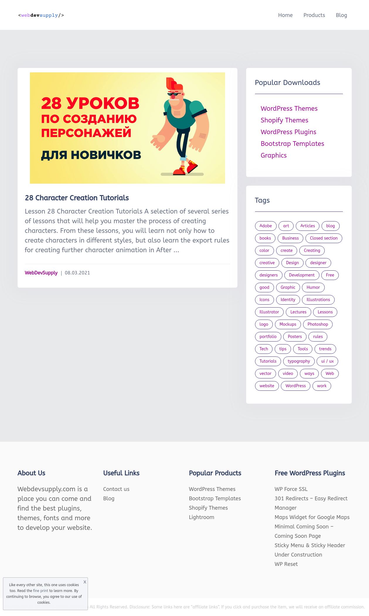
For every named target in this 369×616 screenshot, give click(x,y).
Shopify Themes (285, 120)
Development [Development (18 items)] (302, 275)
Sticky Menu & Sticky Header (310, 545)
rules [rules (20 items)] (318, 336)
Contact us (116, 489)
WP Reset (286, 564)
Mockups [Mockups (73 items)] (288, 324)
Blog (341, 15)
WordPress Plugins (289, 132)
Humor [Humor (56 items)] (313, 287)
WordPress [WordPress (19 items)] (295, 385)
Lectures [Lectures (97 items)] (298, 312)
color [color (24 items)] (264, 250)
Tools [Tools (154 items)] (303, 349)
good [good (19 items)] (265, 287)
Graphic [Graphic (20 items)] (288, 287)
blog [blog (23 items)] (330, 225)
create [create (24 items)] (287, 250)
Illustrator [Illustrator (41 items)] (269, 312)
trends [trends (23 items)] (325, 349)
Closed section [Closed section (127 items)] (324, 238)
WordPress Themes (289, 108)
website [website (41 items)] (267, 385)
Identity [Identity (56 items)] (288, 299)
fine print (40, 591)
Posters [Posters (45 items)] (295, 336)
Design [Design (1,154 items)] (292, 262)
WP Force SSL (291, 489)
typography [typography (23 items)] (299, 361)
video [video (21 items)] (288, 373)
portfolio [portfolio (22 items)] (268, 336)
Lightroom (202, 517)
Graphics (274, 155)
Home (285, 15)
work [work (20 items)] (322, 385)
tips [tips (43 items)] (282, 349)
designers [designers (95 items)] (269, 275)
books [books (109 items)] (265, 238)
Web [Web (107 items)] (330, 373)
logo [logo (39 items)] (264, 324)
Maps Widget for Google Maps (312, 517)
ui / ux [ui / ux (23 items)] (327, 361)
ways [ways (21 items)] (309, 373)
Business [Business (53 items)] (290, 238)
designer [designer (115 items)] (318, 262)
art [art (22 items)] (286, 225)
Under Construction (298, 555)
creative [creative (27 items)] (267, 262)
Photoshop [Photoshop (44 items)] (318, 324)
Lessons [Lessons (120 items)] (325, 312)
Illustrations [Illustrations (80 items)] (318, 299)
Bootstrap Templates (292, 144)
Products (314, 15)
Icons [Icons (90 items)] (265, 299)
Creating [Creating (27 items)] (312, 250)
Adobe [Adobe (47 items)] (266, 225)
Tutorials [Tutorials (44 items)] (268, 361)
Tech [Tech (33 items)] (264, 349)
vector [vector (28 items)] (266, 373)
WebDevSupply (41, 273)
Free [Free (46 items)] (330, 275)
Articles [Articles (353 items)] (307, 225)
